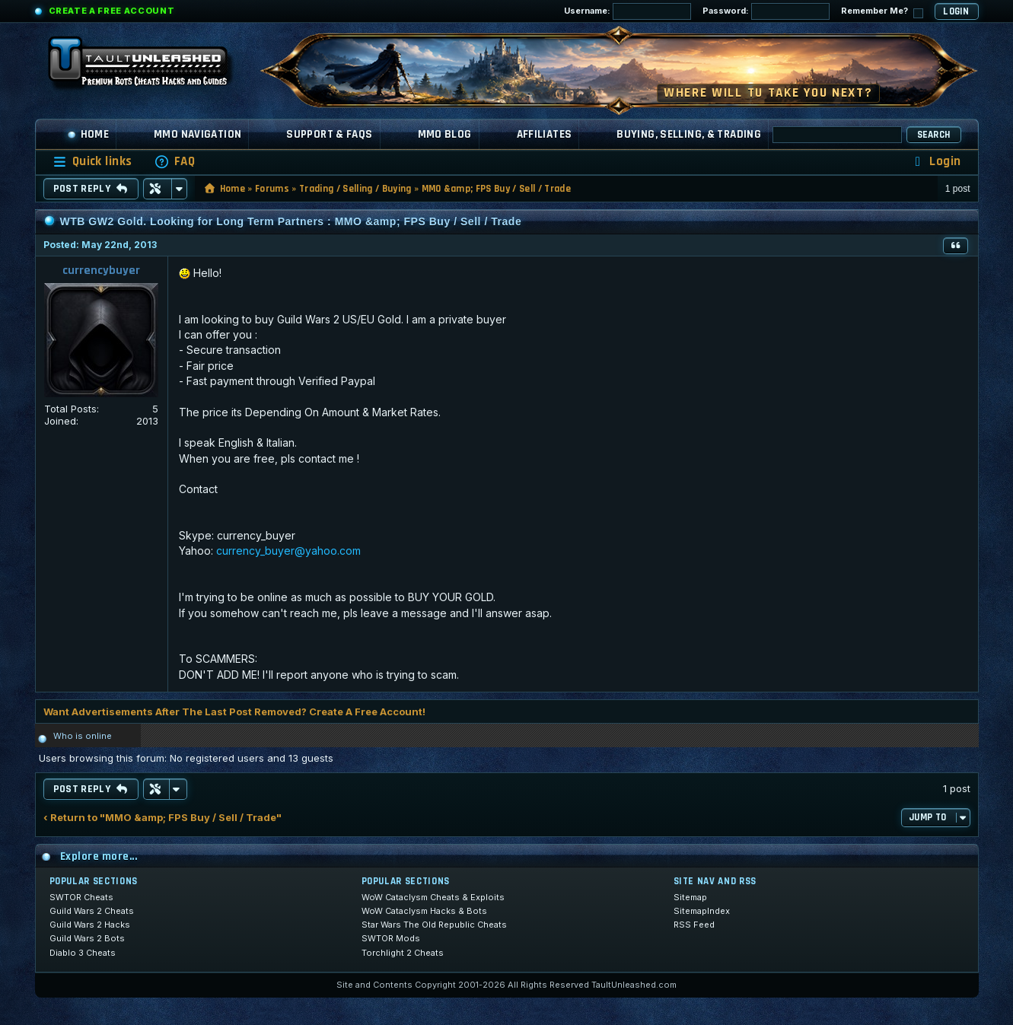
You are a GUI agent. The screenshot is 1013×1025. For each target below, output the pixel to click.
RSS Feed (694, 924)
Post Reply (91, 189)
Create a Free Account (112, 10)
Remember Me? (882, 11)
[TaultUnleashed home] (149, 66)
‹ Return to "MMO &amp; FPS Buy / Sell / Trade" (162, 817)
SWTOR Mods (391, 938)
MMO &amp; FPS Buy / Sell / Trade (496, 189)
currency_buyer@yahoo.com (288, 550)
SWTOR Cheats (81, 897)
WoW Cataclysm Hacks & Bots (424, 911)
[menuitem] (174, 162)
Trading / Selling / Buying (355, 189)
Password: (766, 11)
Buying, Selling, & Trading (688, 134)
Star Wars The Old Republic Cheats (434, 924)
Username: (627, 11)
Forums (272, 189)
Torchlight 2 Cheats (403, 952)
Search (934, 135)
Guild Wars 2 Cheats (91, 911)
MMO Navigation (197, 134)
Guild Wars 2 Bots (87, 938)
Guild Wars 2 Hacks (89, 924)
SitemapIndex (702, 911)
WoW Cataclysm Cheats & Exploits (433, 897)
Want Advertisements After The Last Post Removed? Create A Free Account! (234, 711)
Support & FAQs (329, 134)
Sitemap (690, 897)
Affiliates (544, 134)
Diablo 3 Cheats (82, 952)
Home (88, 134)
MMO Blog (445, 134)
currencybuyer (101, 271)
